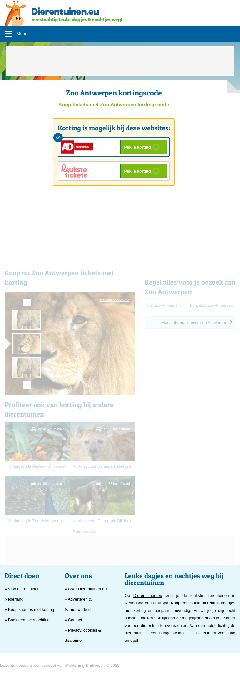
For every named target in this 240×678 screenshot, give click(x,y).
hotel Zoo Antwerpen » (164, 305)
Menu (22, 33)
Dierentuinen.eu (147, 595)
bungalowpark (172, 633)
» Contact (73, 619)
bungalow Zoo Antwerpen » (212, 305)
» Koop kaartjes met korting (29, 609)
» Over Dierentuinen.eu (86, 589)
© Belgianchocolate (114, 300)
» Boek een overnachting (27, 619)
